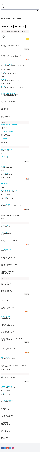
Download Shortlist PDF (7, 26)
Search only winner (6, 13)
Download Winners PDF (19, 26)
